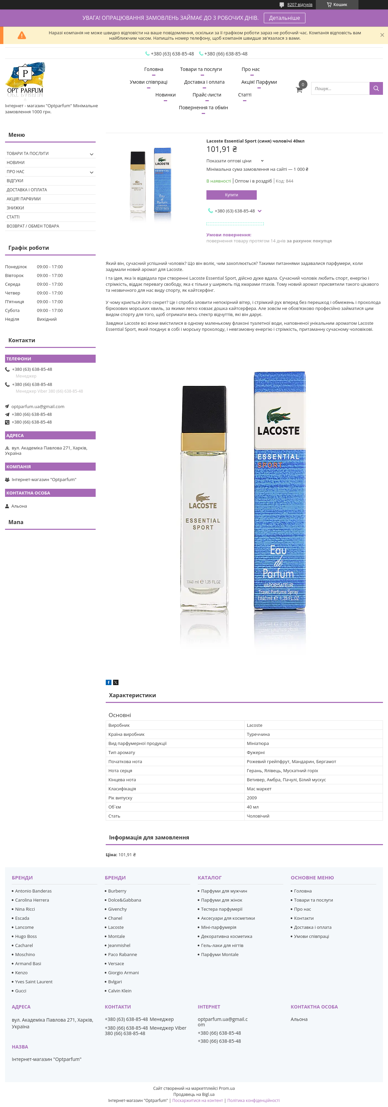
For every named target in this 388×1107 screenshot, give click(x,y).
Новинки (165, 94)
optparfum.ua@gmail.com (37, 406)
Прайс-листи (207, 94)
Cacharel (24, 945)
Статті (244, 94)
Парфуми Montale (220, 954)
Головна (153, 69)
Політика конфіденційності (253, 1100)
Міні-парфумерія (218, 927)
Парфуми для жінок (221, 900)
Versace (116, 963)
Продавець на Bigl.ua (193, 1094)
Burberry (117, 891)
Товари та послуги (201, 69)
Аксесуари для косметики (228, 918)
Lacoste (116, 927)
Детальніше (284, 18)
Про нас (251, 69)
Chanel (115, 918)
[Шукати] (376, 88)
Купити (231, 195)
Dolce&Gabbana (124, 900)
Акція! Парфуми (259, 82)
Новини (16, 162)
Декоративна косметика (226, 936)
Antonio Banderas (33, 891)
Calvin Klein (120, 991)
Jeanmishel (119, 945)
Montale (116, 936)
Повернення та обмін (203, 107)
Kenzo (21, 973)
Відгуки (15, 181)
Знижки (15, 208)
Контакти (303, 918)
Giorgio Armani (123, 973)
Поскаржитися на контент (197, 1100)
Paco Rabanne (122, 954)
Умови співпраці (148, 82)
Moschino (25, 954)
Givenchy (117, 909)
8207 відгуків (299, 4)
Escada (22, 918)
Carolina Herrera (32, 900)
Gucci (20, 991)
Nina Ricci (25, 909)
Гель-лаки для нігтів (222, 945)
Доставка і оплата (204, 82)
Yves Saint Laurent (33, 982)
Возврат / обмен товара (33, 226)
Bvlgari (115, 982)
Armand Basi (28, 963)
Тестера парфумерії (221, 909)
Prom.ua (227, 1088)
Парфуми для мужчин (224, 891)
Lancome (24, 927)
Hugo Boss (26, 936)
